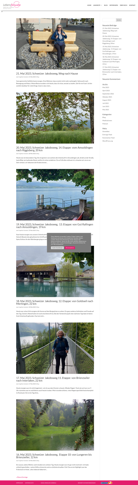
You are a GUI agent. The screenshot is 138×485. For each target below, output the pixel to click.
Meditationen (107, 120)
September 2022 (108, 94)
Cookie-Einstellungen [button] (57, 247)
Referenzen (114, 5)
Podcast (105, 124)
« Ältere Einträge (22, 477)
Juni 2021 (105, 106)
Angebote (96, 5)
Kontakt (132, 5)
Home (89, 5)
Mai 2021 (105, 110)
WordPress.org (107, 141)
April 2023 (106, 91)
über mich (123, 5)
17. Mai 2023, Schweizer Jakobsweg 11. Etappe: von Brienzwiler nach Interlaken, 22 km (53, 379)
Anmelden (105, 131)
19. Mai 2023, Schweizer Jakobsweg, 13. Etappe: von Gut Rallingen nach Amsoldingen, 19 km (54, 226)
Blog (106, 5)
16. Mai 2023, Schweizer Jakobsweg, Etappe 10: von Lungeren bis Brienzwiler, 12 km (54, 456)
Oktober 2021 (107, 97)
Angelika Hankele (23, 77)
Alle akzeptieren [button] (70, 247)
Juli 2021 (105, 103)
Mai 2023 (105, 87)
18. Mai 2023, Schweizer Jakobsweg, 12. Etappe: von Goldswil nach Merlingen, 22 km (54, 302)
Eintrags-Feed (107, 135)
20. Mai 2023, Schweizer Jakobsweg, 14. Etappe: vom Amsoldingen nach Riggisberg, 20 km (54, 149)
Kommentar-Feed (108, 138)
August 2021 (106, 100)
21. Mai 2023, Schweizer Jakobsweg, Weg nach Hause (47, 73)
